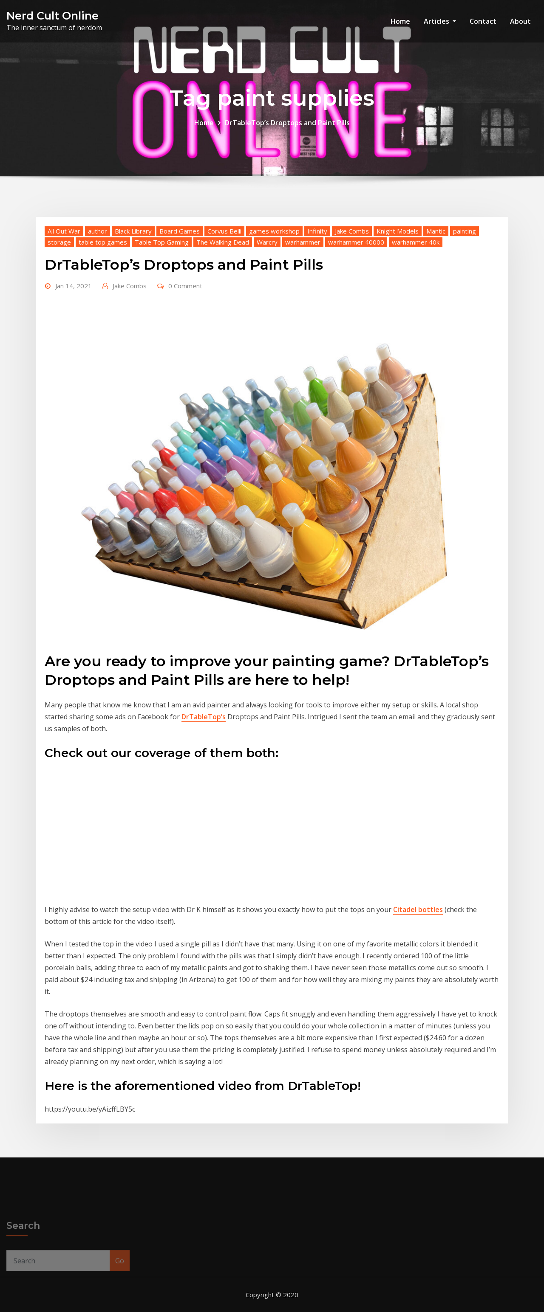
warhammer (302, 242)
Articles (440, 21)
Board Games (179, 231)
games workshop (274, 231)
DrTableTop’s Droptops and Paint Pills (287, 122)
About (520, 21)
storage (59, 242)
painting (464, 231)
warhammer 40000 (356, 242)
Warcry (267, 242)
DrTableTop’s (203, 716)
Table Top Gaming (162, 242)
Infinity (317, 231)
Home (400, 21)
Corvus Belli (224, 231)
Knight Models (398, 231)
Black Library (133, 231)
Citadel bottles (418, 909)
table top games (103, 242)
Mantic (435, 231)
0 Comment (185, 286)
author (97, 231)
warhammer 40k (415, 242)
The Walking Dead (222, 242)
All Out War (64, 231)
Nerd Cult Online (52, 15)
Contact (483, 21)
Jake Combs (352, 231)
